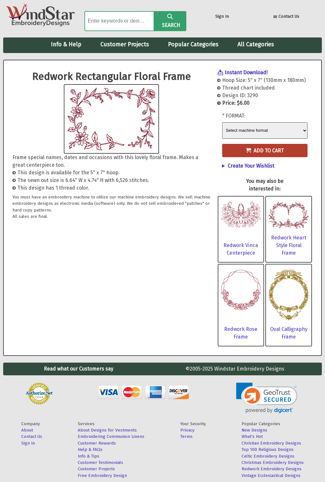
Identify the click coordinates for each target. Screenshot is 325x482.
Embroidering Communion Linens (111, 436)
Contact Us (286, 17)
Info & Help (66, 44)
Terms (186, 436)
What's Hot (252, 436)
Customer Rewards (97, 443)
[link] (267, 398)
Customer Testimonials (100, 462)
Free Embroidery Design (102, 475)
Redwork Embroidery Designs (272, 469)
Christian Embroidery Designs (271, 443)
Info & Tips (88, 456)
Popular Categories (193, 44)
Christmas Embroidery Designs (273, 462)
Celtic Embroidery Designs (268, 456)
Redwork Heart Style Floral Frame (288, 245)
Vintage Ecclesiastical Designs (271, 475)
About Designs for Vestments (107, 430)
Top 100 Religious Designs (268, 449)
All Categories (255, 44)
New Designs (254, 430)
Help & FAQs (90, 449)
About (27, 430)
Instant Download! (246, 73)
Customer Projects (124, 44)
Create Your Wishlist (251, 166)
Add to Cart (265, 151)
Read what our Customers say (78, 369)
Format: (235, 116)
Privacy (187, 430)
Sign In (222, 16)
